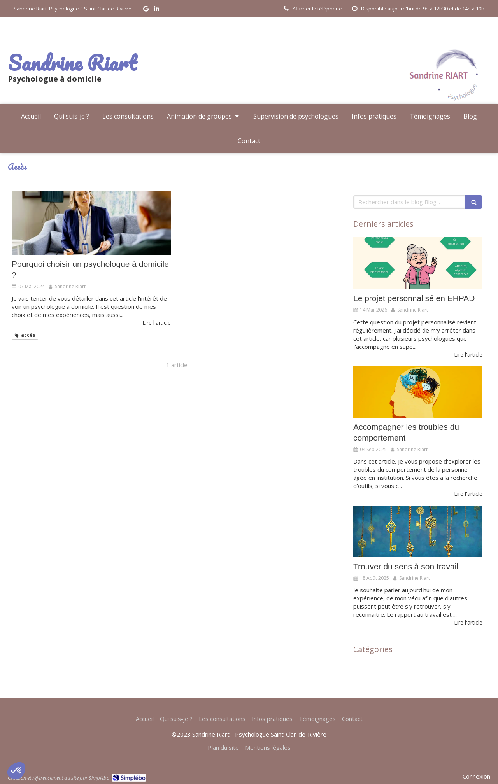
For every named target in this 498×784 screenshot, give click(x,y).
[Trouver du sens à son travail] (417, 531)
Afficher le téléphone (317, 8)
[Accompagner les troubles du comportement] (417, 392)
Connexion (476, 776)
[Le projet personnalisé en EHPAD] (417, 263)
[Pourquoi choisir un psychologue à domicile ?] (91, 223)
